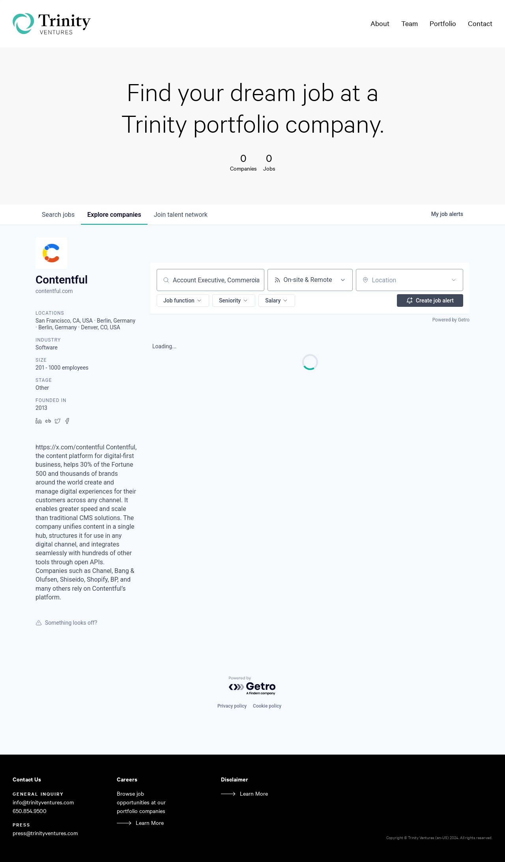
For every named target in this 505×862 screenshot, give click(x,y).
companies (114, 214)
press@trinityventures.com (45, 833)
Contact (480, 23)
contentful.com (54, 291)
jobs (58, 214)
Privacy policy (232, 706)
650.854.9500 (30, 811)
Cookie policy (267, 706)
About (379, 23)
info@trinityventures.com (43, 802)
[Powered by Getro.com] (252, 686)
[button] (183, 300)
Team (409, 23)
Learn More (150, 822)
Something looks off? (66, 623)
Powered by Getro (450, 320)
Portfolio (443, 23)
